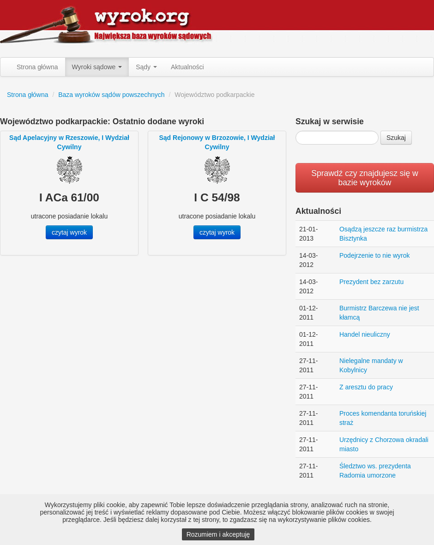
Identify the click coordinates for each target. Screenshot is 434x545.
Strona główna (37, 67)
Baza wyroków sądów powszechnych (111, 94)
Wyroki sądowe (97, 67)
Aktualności (187, 67)
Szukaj (396, 137)
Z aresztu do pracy (366, 387)
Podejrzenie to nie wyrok (374, 255)
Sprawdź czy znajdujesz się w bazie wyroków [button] (364, 178)
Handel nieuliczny (364, 334)
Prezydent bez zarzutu (371, 281)
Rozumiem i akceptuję (218, 534)
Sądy (146, 67)
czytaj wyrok (69, 232)
